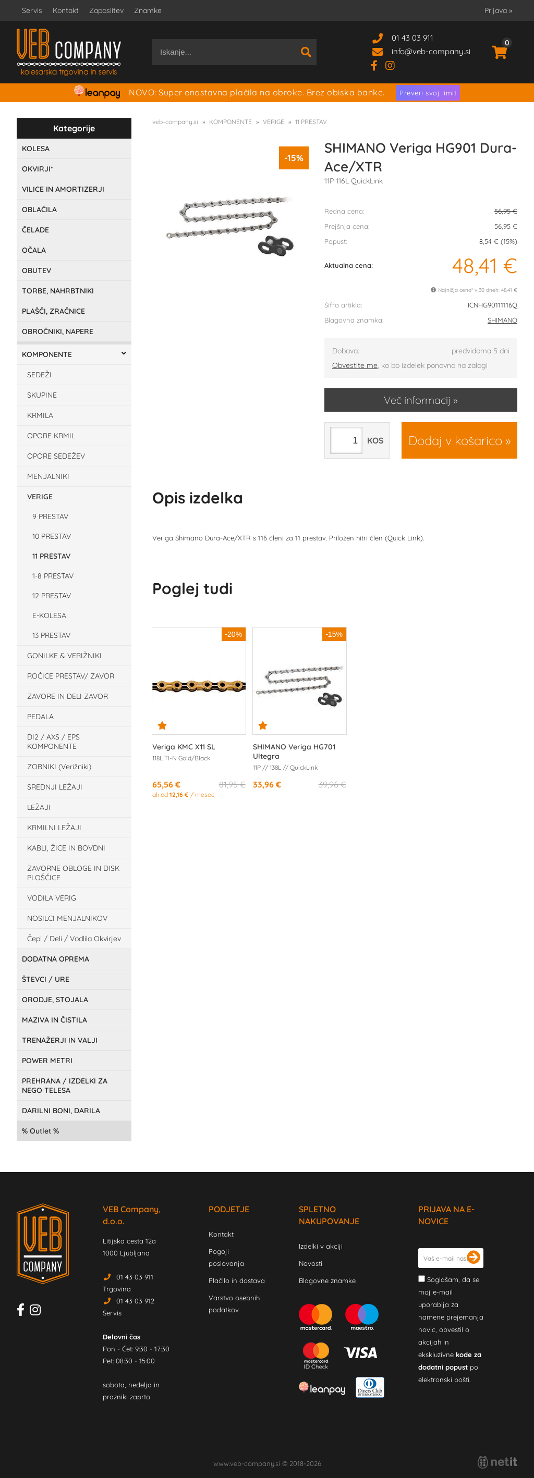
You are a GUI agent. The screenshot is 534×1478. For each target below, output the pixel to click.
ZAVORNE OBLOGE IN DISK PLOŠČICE (73, 873)
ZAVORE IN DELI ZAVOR (67, 696)
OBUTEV (36, 270)
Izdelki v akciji (321, 1246)
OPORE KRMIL (51, 435)
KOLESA (36, 148)
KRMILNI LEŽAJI (54, 827)
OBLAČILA (39, 209)
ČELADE (35, 230)
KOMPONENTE (47, 354)
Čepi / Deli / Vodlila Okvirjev (74, 938)
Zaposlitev (106, 10)
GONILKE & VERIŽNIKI (64, 655)
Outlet (40, 1131)
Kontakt (66, 10)
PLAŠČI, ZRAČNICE (53, 311)
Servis (32, 10)
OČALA (34, 250)
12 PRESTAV (51, 595)
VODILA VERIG (51, 898)
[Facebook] (378, 65)
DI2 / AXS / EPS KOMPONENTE (53, 741)
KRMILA (40, 415)
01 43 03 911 (412, 38)
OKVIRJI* (37, 169)
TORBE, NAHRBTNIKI (58, 290)
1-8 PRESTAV (53, 576)
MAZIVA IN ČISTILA (54, 1020)
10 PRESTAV (51, 536)
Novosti (310, 1263)
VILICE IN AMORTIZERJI (63, 189)
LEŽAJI (39, 807)
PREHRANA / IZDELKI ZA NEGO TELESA (64, 1085)
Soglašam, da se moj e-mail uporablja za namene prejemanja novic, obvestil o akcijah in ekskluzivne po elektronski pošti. (450, 1329)
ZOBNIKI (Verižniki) (59, 766)
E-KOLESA (49, 615)
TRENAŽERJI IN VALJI (60, 1040)
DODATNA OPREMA (55, 959)
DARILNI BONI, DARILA (61, 1110)
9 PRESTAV (50, 516)
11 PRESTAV (51, 556)
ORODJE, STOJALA (55, 999)
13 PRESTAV (51, 635)
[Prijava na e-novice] (473, 1258)
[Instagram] (394, 65)
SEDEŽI (39, 374)
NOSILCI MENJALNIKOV (67, 918)
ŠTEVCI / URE (45, 979)
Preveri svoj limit (427, 93)
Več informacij (417, 400)
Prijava (498, 10)
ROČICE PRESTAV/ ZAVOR (70, 676)
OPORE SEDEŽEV (56, 456)
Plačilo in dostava (237, 1280)
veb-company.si (175, 122)
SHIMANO (502, 320)
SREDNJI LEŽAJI (54, 787)
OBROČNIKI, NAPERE (57, 331)
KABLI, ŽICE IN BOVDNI (66, 848)
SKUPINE (42, 395)
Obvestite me (355, 365)
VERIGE (40, 496)
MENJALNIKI (48, 476)
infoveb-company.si (431, 51)
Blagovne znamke (327, 1280)
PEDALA (40, 716)
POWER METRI (47, 1060)
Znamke (148, 10)
